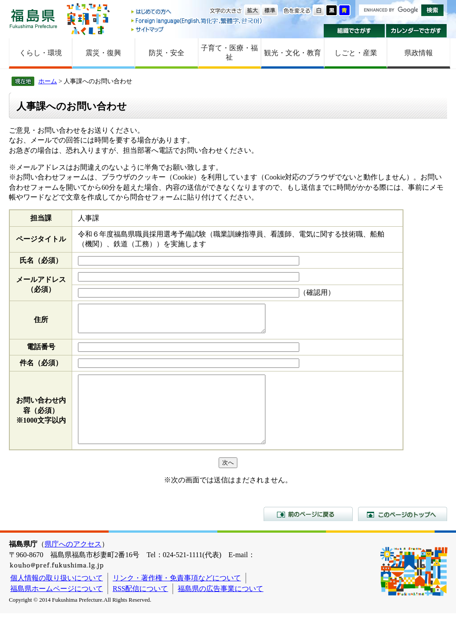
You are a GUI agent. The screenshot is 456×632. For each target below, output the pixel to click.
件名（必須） (41, 368)
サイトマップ (197, 29)
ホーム (47, 81)
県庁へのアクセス (73, 563)
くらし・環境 (40, 53)
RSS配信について (140, 607)
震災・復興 (103, 53)
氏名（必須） (41, 260)
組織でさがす (354, 30)
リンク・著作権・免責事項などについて (177, 596)
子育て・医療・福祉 (229, 52)
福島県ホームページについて (56, 607)
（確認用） (317, 292)
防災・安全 (166, 53)
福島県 (33, 18)
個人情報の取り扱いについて (56, 596)
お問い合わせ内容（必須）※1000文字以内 (41, 422)
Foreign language (197, 20)
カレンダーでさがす (416, 30)
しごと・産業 (355, 53)
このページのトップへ (402, 533)
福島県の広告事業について (220, 607)
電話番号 (41, 352)
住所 (41, 322)
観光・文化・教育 (292, 53)
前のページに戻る (308, 533)
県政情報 (418, 53)
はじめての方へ (197, 12)
